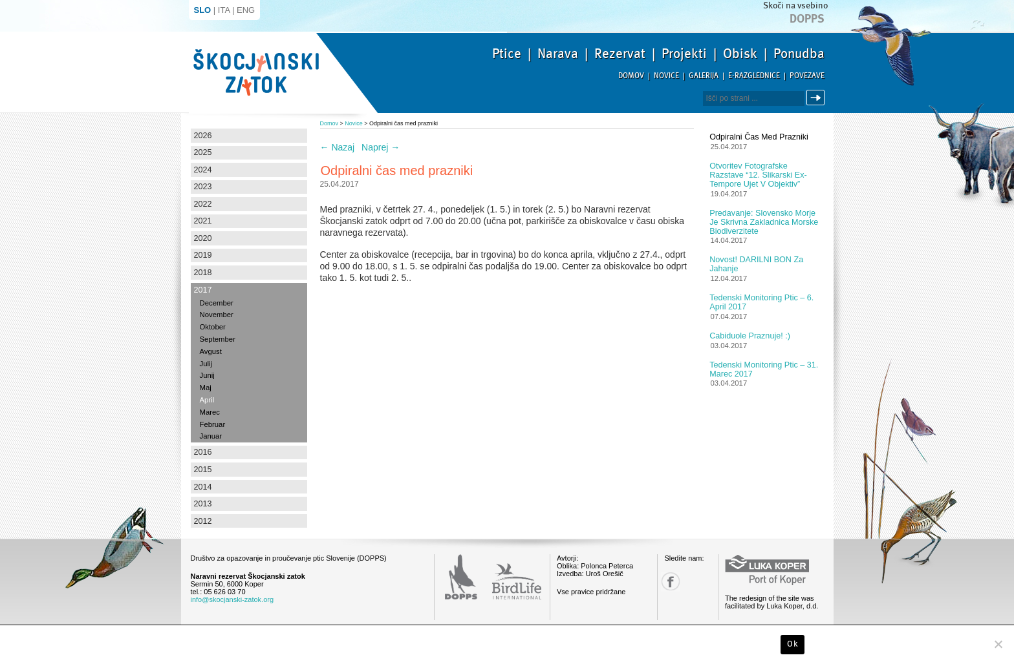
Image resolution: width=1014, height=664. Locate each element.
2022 (203, 204)
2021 (203, 220)
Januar (211, 436)
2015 (203, 469)
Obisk (740, 53)
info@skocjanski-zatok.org (232, 599)
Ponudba (799, 53)
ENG (246, 10)
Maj (205, 387)
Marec (210, 412)
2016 (203, 452)
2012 (203, 521)
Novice (666, 76)
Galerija (703, 76)
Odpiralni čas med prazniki (758, 136)
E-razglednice (754, 76)
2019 (203, 255)
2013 (203, 503)
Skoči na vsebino (795, 5)
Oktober (213, 327)
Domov (631, 76)
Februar (213, 424)
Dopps (807, 18)
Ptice (506, 53)
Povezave (807, 76)
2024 (203, 169)
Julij (206, 364)
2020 (203, 238)
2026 (203, 135)
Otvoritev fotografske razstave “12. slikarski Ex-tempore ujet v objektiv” (757, 175)
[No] (997, 644)
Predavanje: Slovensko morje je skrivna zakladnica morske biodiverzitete (763, 222)
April (207, 400)
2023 (203, 186)
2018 (203, 272)
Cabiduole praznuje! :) (749, 335)
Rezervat (619, 53)
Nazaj (337, 147)
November (216, 314)
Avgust (211, 351)
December (216, 303)
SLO (202, 10)
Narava (557, 53)
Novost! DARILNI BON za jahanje (756, 264)
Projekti (684, 53)
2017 (203, 290)
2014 (203, 487)
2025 (203, 152)
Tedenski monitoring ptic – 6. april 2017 (761, 302)
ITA (224, 10)
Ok (792, 644)
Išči (817, 98)
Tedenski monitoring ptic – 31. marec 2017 (763, 369)
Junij (207, 375)
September (217, 339)
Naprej (380, 147)
